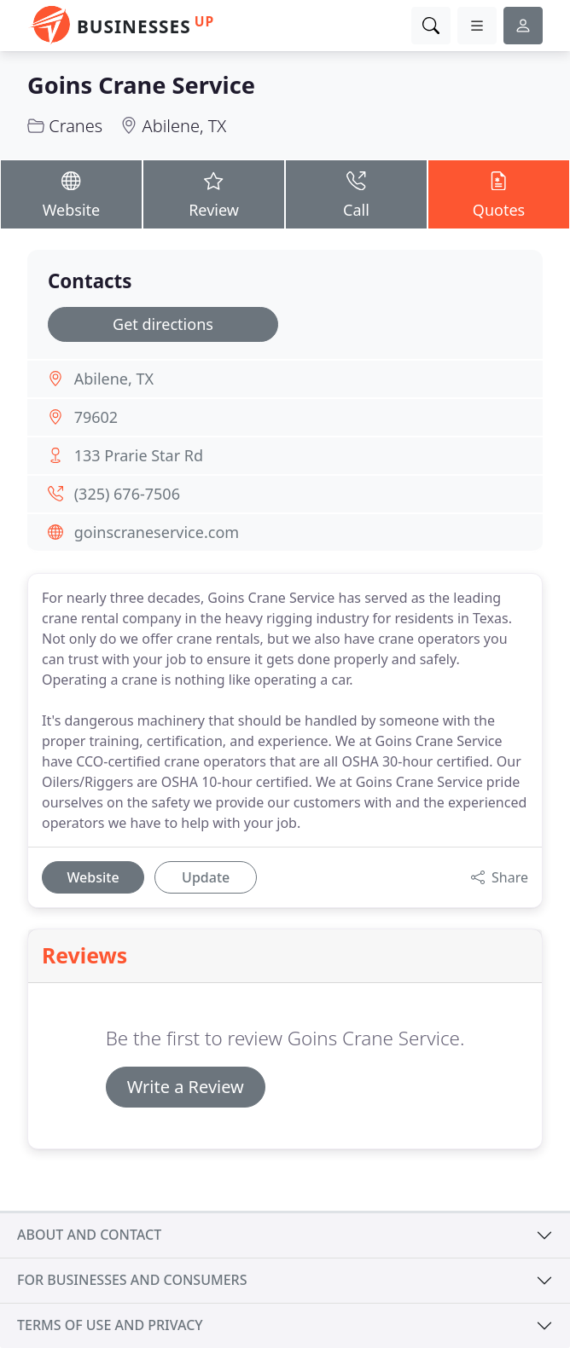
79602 (96, 417)
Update (206, 877)
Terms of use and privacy (110, 1325)
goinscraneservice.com (156, 532)
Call (356, 194)
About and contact (89, 1234)
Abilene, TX (184, 125)
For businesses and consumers (132, 1279)
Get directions (163, 324)
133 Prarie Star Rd (138, 455)
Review (213, 194)
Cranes (75, 125)
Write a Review (185, 1086)
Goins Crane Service (141, 85)
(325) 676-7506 (127, 493)
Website (71, 194)
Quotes (498, 194)
